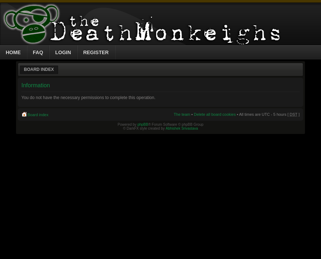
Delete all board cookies (214, 114)
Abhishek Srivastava (182, 128)
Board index (39, 69)
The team (182, 114)
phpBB (142, 124)
